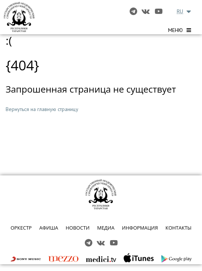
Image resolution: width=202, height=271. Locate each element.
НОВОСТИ (77, 227)
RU (180, 11)
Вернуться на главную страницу (42, 109)
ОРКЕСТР (21, 227)
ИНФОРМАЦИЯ (140, 227)
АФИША (48, 227)
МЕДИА (106, 227)
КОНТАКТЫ (178, 227)
